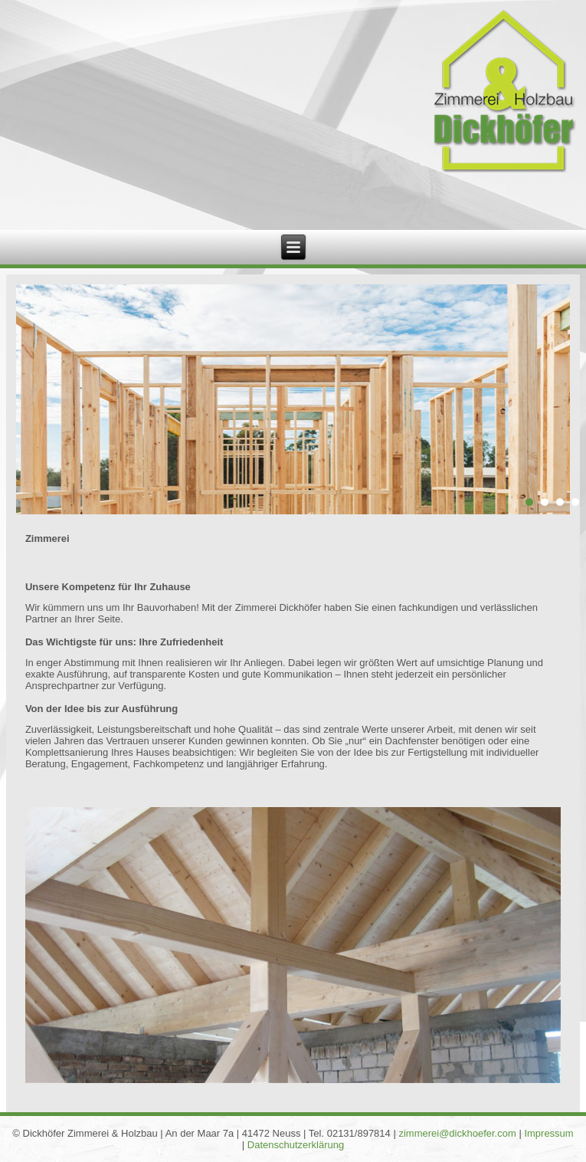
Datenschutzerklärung (295, 1145)
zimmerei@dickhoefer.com (457, 1133)
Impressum (548, 1133)
